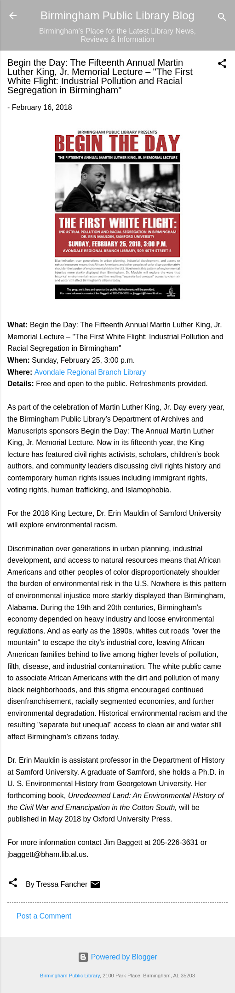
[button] (222, 65)
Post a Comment (44, 916)
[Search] (222, 19)
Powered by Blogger (117, 957)
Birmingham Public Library (70, 975)
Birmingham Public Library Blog (117, 15)
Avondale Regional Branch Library (90, 372)
